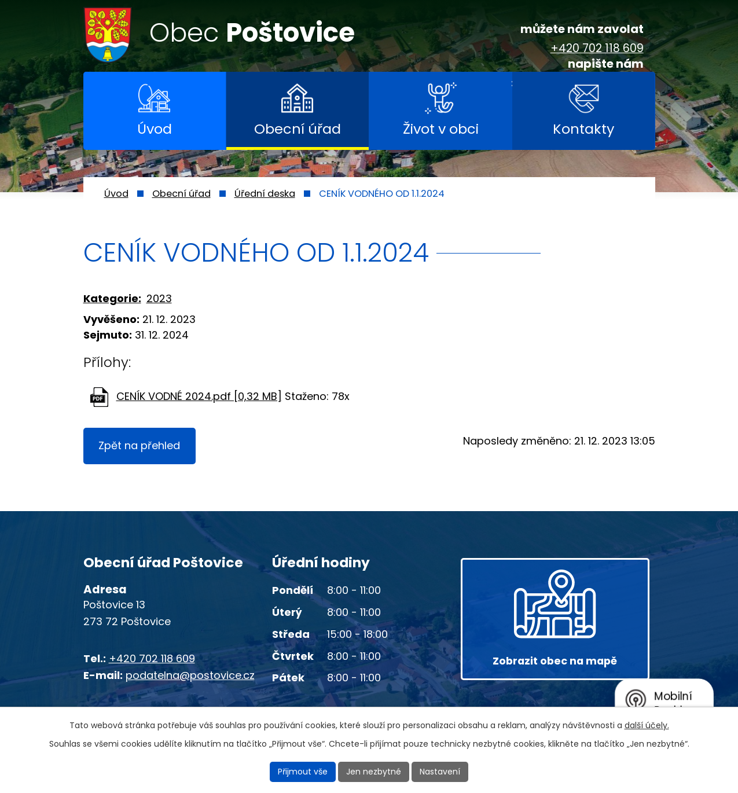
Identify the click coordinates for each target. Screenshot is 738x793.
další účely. (647, 725)
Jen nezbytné (373, 771)
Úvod (154, 128)
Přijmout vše (303, 771)
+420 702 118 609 (597, 49)
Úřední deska (264, 193)
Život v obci (441, 128)
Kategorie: (112, 298)
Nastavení (440, 771)
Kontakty (583, 128)
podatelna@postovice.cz (190, 675)
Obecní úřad (297, 128)
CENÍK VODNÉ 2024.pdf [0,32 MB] (199, 396)
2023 (159, 298)
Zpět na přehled (140, 446)
